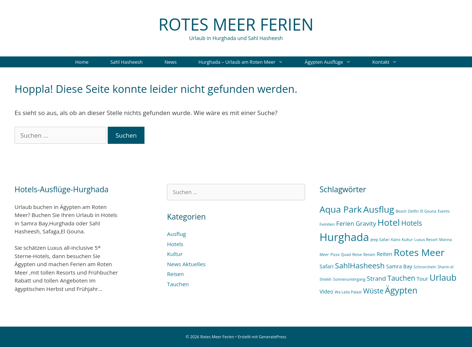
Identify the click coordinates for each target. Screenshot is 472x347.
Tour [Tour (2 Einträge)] (422, 278)
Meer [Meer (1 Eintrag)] (324, 254)
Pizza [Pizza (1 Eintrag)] (335, 254)
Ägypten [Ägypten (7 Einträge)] (401, 290)
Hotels (175, 244)
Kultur (175, 253)
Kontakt (390, 61)
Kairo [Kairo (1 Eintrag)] (395, 239)
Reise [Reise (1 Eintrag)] (357, 254)
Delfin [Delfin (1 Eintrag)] (413, 211)
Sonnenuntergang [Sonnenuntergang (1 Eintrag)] (349, 279)
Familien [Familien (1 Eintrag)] (327, 224)
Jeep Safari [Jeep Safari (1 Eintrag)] (379, 239)
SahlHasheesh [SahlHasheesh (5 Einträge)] (360, 265)
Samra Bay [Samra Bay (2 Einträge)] (399, 266)
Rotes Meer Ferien (235, 24)
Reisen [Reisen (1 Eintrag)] (369, 254)
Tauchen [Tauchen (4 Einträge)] (401, 278)
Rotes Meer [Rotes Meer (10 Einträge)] (419, 252)
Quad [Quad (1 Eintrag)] (346, 254)
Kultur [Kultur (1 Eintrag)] (407, 239)
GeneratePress (272, 336)
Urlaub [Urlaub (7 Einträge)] (442, 277)
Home (81, 62)
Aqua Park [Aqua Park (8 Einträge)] (341, 209)
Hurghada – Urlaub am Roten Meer (246, 61)
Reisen (175, 273)
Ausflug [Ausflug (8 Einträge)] (378, 209)
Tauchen (178, 284)
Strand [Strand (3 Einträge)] (376, 278)
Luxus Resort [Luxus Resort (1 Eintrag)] (425, 239)
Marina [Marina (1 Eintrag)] (445, 239)
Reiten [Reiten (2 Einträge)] (384, 254)
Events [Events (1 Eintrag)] (444, 211)
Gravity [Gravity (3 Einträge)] (366, 223)
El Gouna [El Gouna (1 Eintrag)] (428, 211)
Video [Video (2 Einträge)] (326, 291)
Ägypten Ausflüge (333, 61)
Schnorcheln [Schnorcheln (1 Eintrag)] (425, 266)
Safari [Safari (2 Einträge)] (326, 266)
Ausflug (176, 233)
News (170, 62)
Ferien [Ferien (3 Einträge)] (345, 223)
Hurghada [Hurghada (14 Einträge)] (344, 237)
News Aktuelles (186, 264)
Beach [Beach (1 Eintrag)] (401, 211)
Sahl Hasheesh (126, 62)
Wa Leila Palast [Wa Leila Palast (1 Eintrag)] (348, 292)
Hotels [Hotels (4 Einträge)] (411, 223)
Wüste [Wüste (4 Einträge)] (373, 291)
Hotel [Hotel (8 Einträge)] (388, 222)
